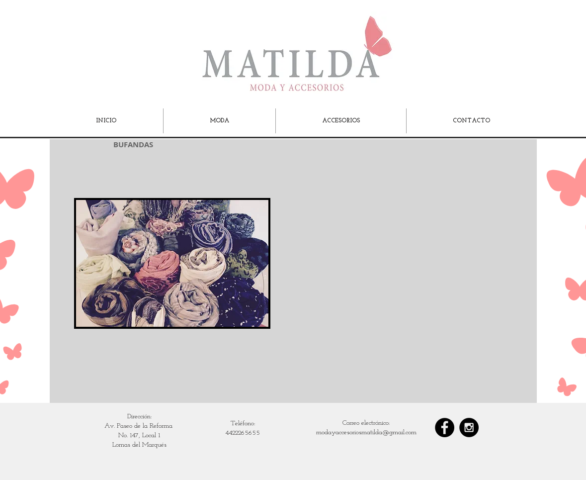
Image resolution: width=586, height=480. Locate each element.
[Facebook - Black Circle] (444, 427)
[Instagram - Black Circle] (469, 427)
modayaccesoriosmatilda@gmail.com (366, 432)
